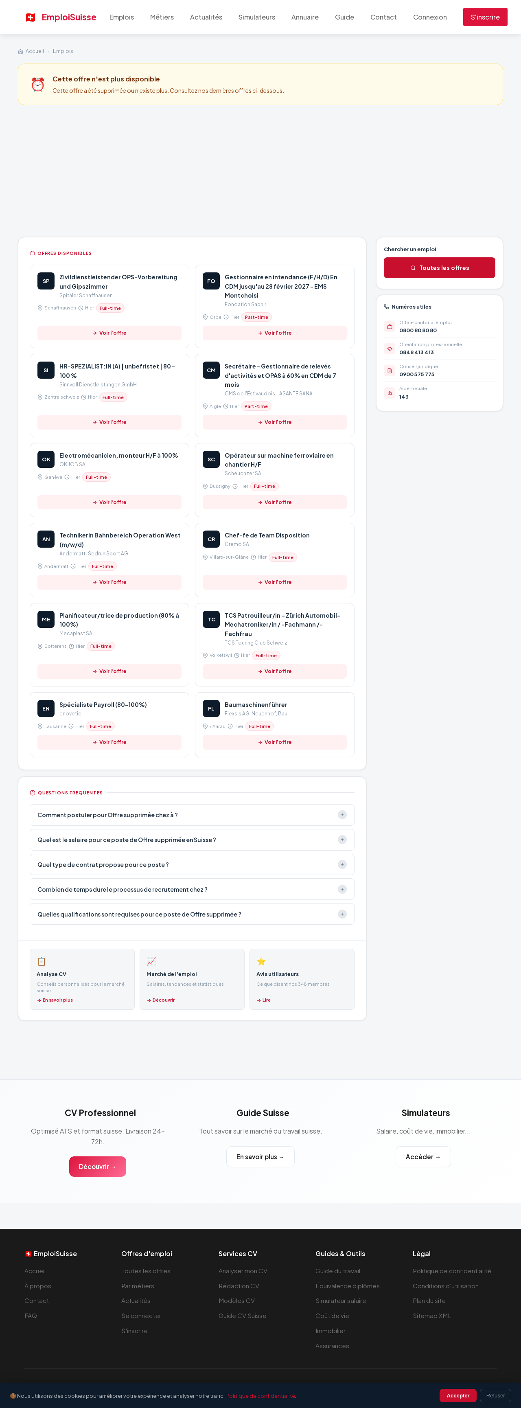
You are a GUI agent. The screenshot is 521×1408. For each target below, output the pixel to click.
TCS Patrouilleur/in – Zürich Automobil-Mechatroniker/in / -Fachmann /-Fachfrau (282, 624)
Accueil (35, 51)
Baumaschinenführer (256, 704)
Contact (383, 17)
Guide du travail (337, 1270)
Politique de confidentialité (452, 1270)
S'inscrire (485, 17)
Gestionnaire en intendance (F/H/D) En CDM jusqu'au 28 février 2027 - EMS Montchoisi (281, 286)
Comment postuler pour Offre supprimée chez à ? (192, 814)
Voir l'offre (109, 332)
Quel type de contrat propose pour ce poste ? (192, 864)
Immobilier (330, 1330)
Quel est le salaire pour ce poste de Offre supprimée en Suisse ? (192, 839)
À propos (37, 1286)
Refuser (495, 1396)
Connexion (430, 17)
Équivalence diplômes (347, 1286)
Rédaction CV (239, 1286)
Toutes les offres (439, 267)
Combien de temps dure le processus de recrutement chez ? (192, 889)
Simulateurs (257, 17)
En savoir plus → (260, 1156)
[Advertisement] (260, 170)
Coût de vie (332, 1315)
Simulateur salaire (340, 1300)
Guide (344, 17)
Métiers (162, 17)
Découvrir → (97, 1166)
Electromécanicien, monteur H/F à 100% (118, 455)
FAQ (30, 1315)
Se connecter (141, 1315)
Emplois (121, 17)
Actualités (206, 17)
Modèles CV (237, 1300)
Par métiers (137, 1286)
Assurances (332, 1345)
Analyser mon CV (243, 1270)
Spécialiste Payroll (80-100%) (103, 704)
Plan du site (429, 1300)
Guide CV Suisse (243, 1315)
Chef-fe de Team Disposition (267, 535)
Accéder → (423, 1156)
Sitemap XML (432, 1315)
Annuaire (305, 17)
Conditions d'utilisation (446, 1286)
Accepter (458, 1396)
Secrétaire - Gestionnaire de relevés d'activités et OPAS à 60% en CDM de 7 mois (280, 375)
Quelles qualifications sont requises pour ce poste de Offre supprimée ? (192, 914)
